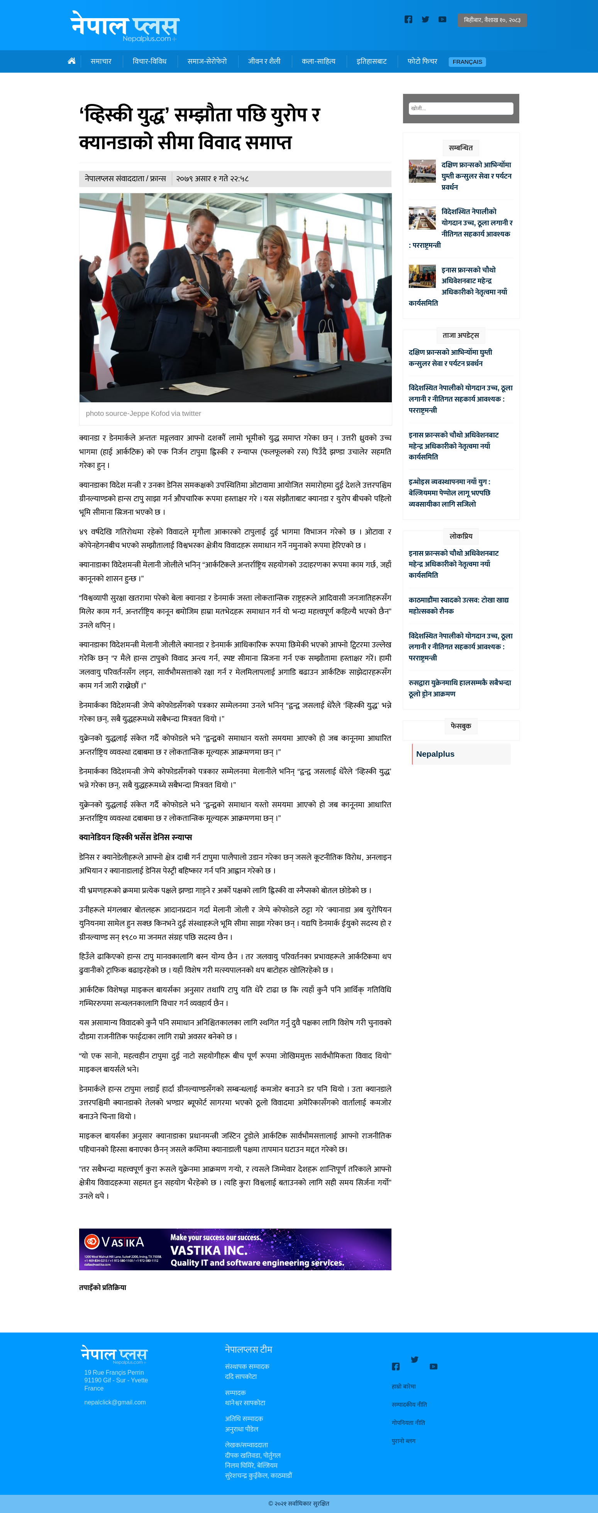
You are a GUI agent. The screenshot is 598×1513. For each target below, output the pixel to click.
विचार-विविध (149, 61)
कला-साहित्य (318, 61)
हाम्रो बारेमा (404, 1380)
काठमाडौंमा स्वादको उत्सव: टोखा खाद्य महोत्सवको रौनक (459, 606)
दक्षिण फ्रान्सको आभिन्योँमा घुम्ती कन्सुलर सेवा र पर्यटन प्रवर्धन (477, 176)
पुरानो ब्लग (403, 1434)
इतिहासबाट (371, 61)
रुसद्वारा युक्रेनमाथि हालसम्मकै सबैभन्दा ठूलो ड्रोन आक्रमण (460, 688)
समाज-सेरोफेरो (207, 61)
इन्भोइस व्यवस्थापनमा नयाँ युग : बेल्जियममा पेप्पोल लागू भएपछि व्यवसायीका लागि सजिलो (450, 493)
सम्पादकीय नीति (409, 1398)
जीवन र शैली (264, 61)
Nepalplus (435, 754)
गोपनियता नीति (408, 1416)
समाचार (101, 61)
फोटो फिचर (422, 61)
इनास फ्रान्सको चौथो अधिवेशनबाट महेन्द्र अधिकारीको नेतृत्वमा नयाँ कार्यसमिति (458, 287)
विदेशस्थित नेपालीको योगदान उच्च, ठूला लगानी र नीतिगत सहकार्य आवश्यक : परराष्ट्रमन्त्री (461, 228)
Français (468, 62)
